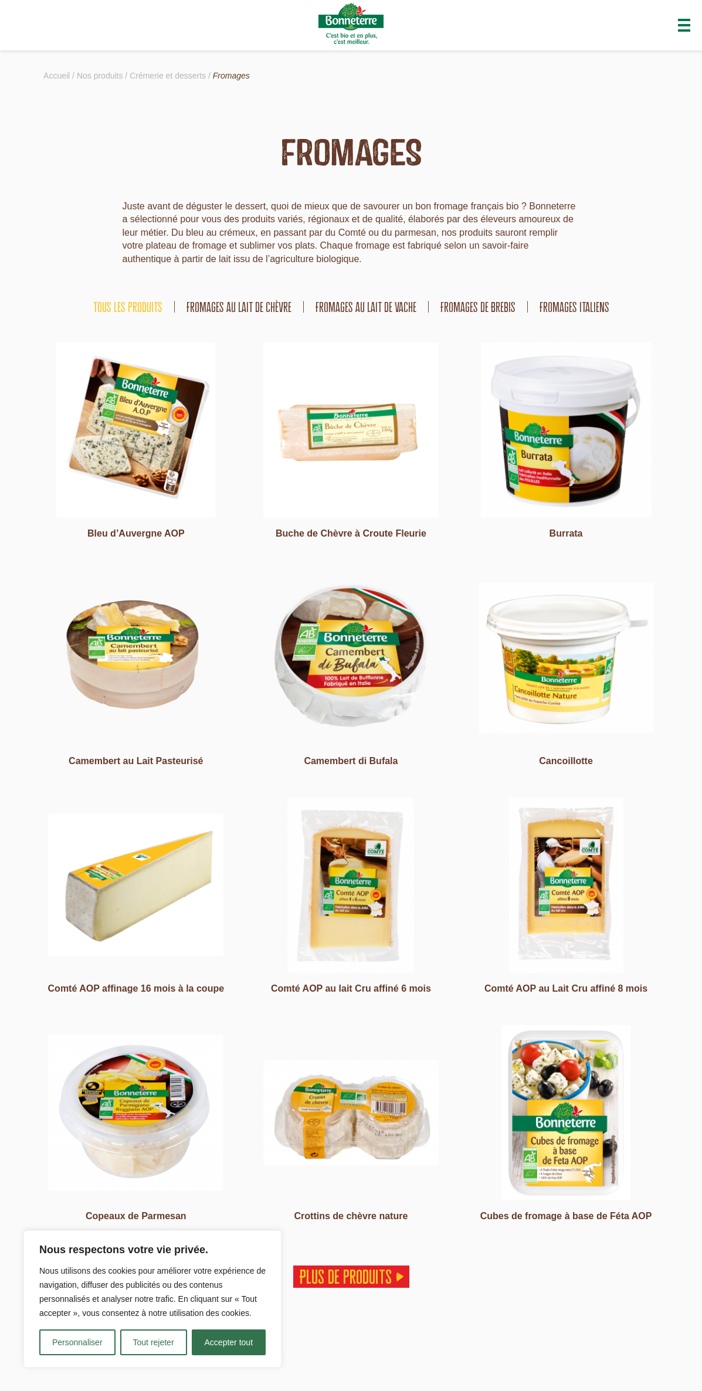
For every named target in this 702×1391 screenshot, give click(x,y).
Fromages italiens (574, 307)
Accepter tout (229, 1342)
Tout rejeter (153, 1342)
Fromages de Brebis (478, 307)
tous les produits (127, 307)
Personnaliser (77, 1342)
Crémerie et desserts (168, 75)
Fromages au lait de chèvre (238, 307)
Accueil (56, 75)
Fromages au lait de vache (366, 307)
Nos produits (100, 75)
